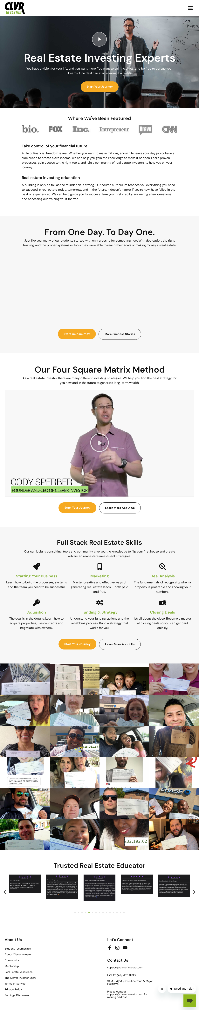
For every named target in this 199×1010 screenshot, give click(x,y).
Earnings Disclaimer (17, 995)
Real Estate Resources (18, 972)
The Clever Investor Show (20, 977)
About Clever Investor (18, 954)
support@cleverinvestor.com (125, 967)
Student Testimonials (18, 948)
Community (12, 960)
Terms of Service (15, 983)
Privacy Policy (13, 989)
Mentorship (12, 966)
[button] (190, 8)
